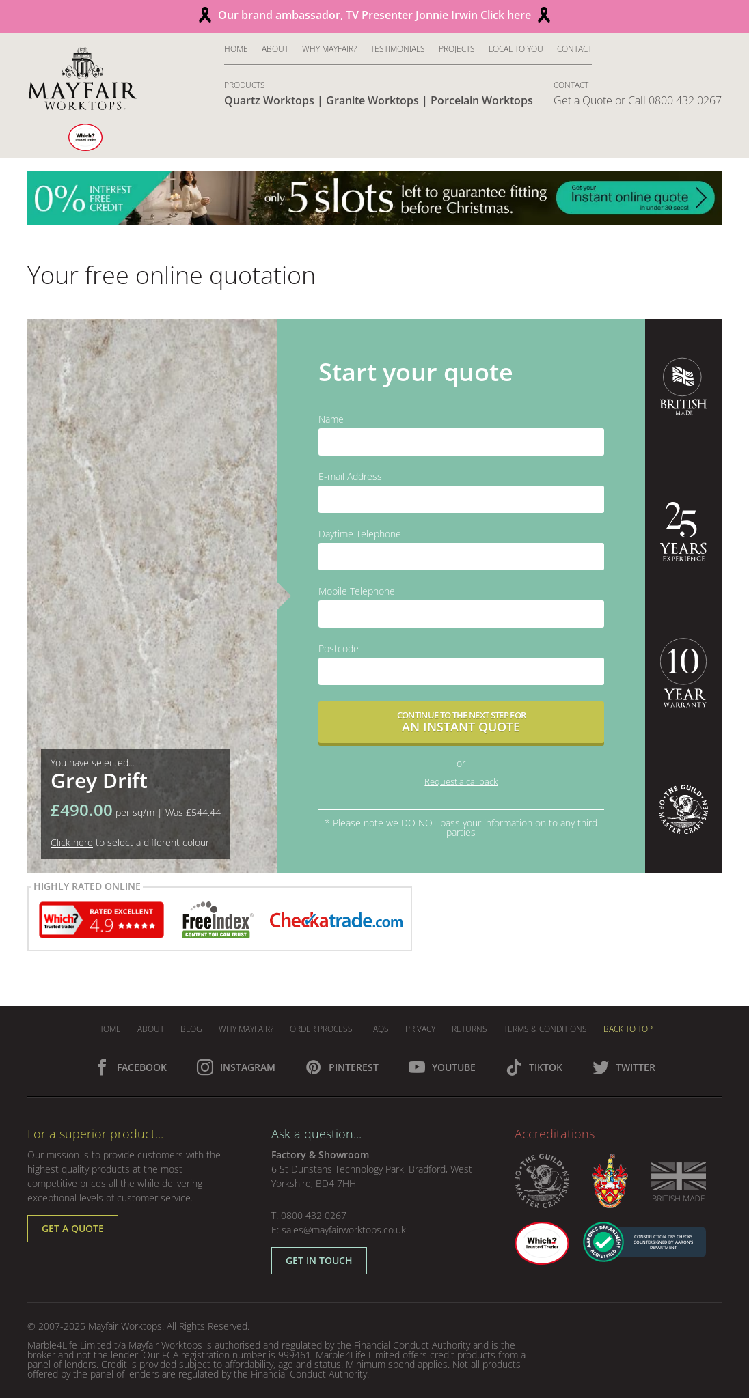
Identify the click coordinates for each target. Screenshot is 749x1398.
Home (236, 49)
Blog (191, 1029)
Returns (469, 1029)
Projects (457, 49)
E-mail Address (350, 476)
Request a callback (461, 781)
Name (331, 419)
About (275, 49)
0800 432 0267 (313, 1215)
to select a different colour (130, 842)
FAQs (379, 1029)
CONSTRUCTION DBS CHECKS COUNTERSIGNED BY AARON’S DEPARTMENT (663, 1242)
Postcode (338, 649)
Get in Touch (319, 1260)
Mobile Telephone (356, 591)
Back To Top (628, 1029)
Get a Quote (583, 100)
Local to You (516, 49)
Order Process (321, 1029)
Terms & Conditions (545, 1029)
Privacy (420, 1029)
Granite (372, 100)
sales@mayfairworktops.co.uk (344, 1229)
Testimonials (397, 49)
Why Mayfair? (329, 49)
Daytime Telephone (359, 534)
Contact (574, 49)
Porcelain (482, 100)
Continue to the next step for (461, 722)
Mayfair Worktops (125, 1325)
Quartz (269, 100)
